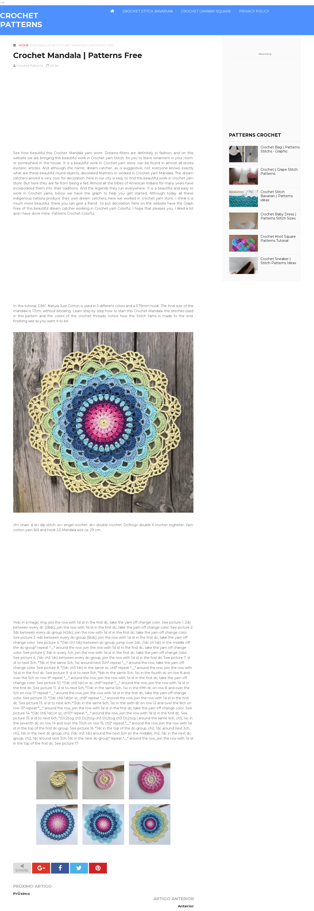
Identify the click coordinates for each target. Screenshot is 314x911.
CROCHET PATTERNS (21, 20)
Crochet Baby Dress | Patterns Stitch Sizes (278, 216)
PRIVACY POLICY (254, 11)
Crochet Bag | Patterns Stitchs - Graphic (280, 149)
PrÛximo (21, 893)
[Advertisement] (103, 106)
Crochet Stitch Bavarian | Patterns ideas (277, 196)
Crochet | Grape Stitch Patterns (279, 172)
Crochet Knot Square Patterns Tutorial (278, 239)
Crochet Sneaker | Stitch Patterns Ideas (278, 261)
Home (24, 45)
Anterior (185, 893)
